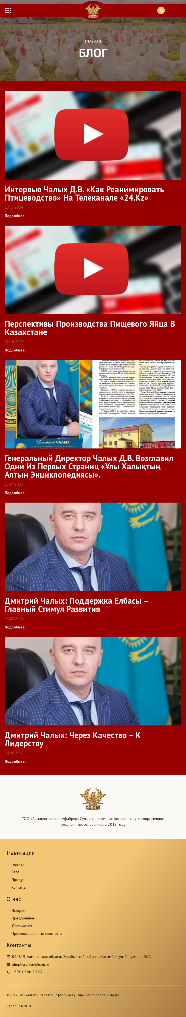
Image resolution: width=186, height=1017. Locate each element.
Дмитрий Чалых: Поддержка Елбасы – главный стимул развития (76, 604)
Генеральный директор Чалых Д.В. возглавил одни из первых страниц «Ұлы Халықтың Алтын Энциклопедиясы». (89, 466)
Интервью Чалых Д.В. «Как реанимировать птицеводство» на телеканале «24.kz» (84, 193)
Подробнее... (16, 215)
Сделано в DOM (19, 1006)
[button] (8, 10)
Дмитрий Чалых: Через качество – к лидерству (73, 739)
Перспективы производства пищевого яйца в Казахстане (90, 327)
